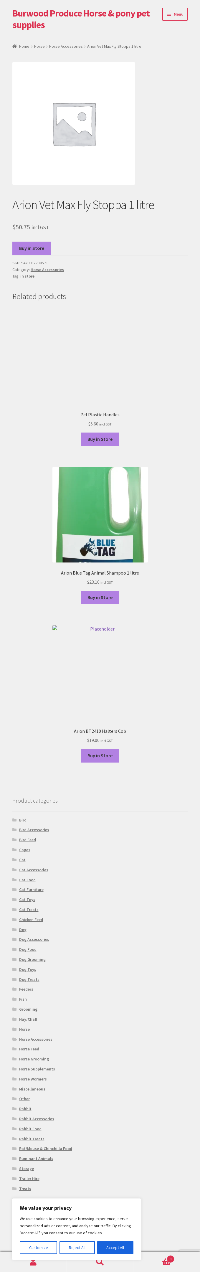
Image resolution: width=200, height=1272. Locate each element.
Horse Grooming (34, 1059)
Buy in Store (31, 248)
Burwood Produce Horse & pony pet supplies (81, 19)
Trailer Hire (29, 1178)
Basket (153, 1258)
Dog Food (28, 949)
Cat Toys (27, 899)
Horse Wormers (33, 1079)
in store (27, 276)
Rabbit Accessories (36, 1118)
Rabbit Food (30, 1128)
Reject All (77, 1247)
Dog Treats (29, 979)
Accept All (115, 1247)
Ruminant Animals (36, 1158)
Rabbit (25, 1108)
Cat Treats (29, 909)
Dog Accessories (34, 939)
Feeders (26, 989)
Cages (24, 849)
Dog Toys (27, 969)
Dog (23, 929)
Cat (22, 859)
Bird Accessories (34, 829)
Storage (26, 1168)
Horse (39, 46)
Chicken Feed (31, 919)
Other (24, 1098)
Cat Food (27, 879)
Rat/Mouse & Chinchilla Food (45, 1148)
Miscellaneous (32, 1089)
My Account (33, 1262)
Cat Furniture (31, 889)
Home (24, 46)
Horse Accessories (66, 46)
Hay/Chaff (28, 1019)
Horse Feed (29, 1049)
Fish (23, 999)
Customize (38, 1247)
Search (100, 1262)
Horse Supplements (37, 1069)
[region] (76, 1229)
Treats (25, 1188)
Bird (23, 820)
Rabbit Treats (31, 1138)
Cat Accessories (33, 869)
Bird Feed (27, 839)
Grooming (28, 1009)
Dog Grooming (32, 959)
